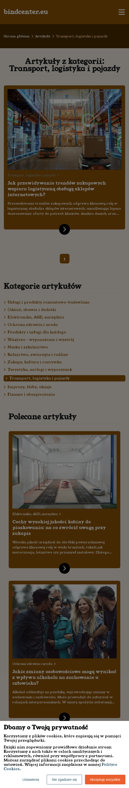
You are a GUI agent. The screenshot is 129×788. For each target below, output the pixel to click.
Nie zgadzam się (64, 779)
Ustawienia (31, 779)
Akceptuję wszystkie (105, 779)
